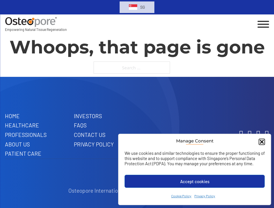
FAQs (80, 125)
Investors (88, 116)
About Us (17, 144)
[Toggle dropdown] (133, 7)
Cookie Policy (181, 196)
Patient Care (23, 153)
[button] (262, 142)
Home (12, 116)
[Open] (263, 24)
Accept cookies (194, 181)
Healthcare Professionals (26, 130)
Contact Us (89, 134)
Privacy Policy (204, 196)
